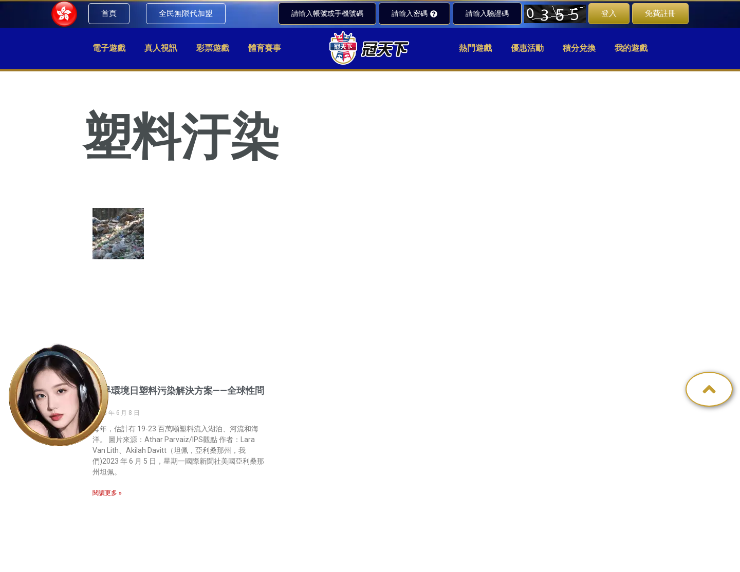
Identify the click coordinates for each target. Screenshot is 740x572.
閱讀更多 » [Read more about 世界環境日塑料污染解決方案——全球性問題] (107, 493)
